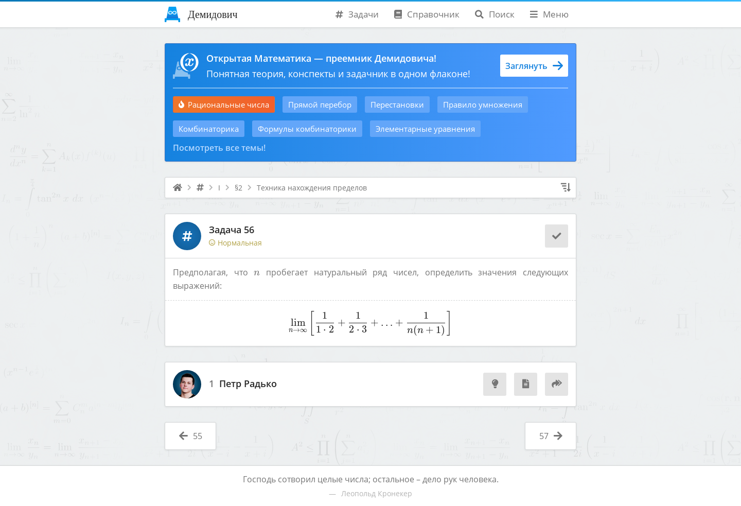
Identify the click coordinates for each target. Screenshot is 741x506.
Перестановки (397, 104)
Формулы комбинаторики (307, 129)
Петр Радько (248, 384)
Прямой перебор (319, 104)
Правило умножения (482, 104)
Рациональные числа (224, 104)
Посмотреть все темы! (219, 147)
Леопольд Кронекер (376, 493)
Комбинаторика (209, 129)
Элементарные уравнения (425, 129)
